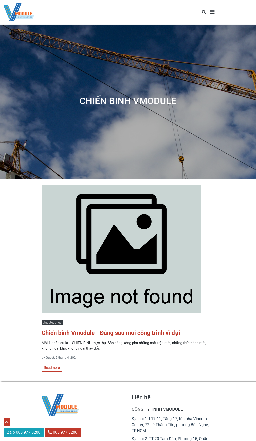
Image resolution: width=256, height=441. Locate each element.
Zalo (23, 432)
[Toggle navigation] (212, 12)
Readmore (52, 368)
